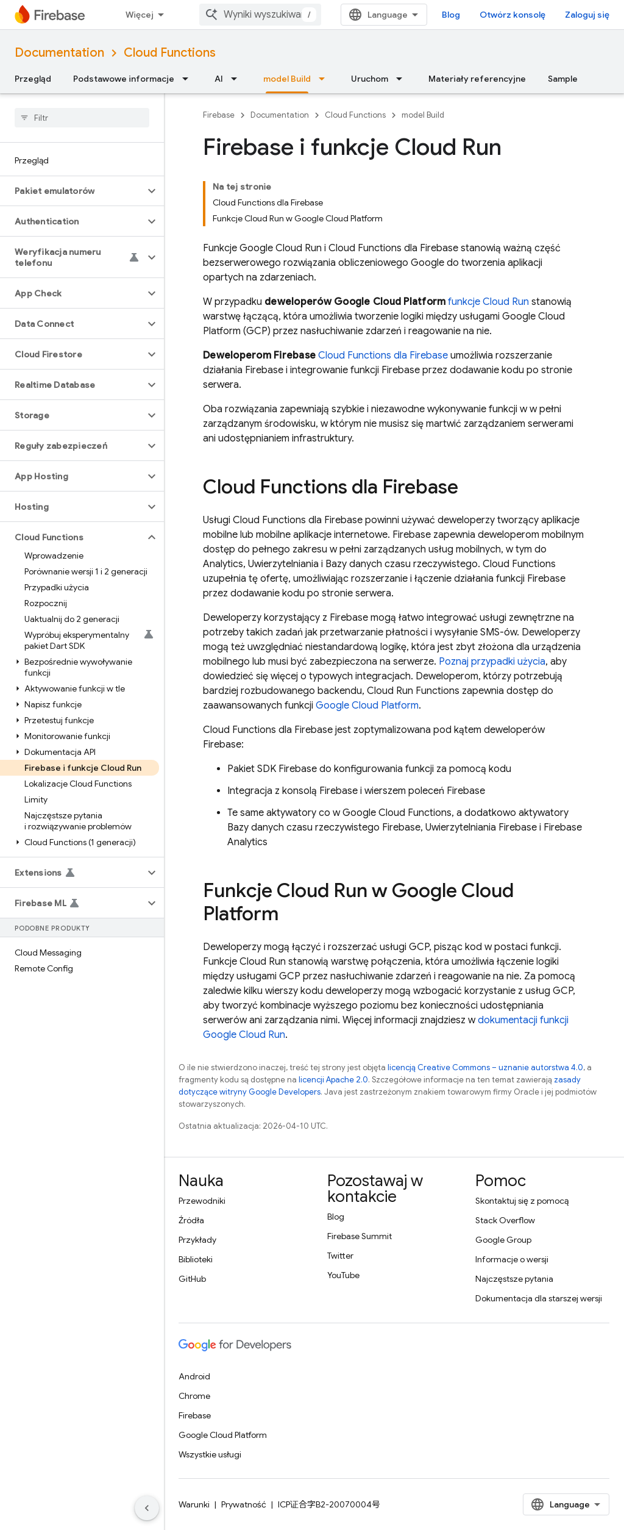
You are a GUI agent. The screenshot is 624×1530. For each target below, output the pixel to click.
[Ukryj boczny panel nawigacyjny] (147, 1508)
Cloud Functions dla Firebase (383, 355)
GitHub (192, 1278)
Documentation (59, 52)
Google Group (503, 1239)
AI (218, 78)
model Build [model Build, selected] (287, 78)
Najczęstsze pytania (514, 1278)
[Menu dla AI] (237, 78)
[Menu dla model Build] (325, 78)
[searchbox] (82, 117)
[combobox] (260, 15)
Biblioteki (196, 1259)
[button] (72, 191)
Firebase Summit (359, 1236)
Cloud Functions (170, 52)
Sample (563, 78)
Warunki (194, 1504)
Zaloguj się (587, 14)
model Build (423, 115)
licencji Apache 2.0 (333, 1079)
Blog (451, 14)
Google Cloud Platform (367, 705)
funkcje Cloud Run (488, 302)
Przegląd (33, 78)
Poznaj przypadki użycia (492, 662)
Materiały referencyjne (477, 78)
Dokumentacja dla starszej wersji (538, 1298)
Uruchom (369, 78)
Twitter (340, 1255)
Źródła (191, 1220)
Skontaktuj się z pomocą (522, 1200)
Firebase (219, 115)
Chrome (194, 1395)
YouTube (343, 1275)
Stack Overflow (505, 1220)
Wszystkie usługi (210, 1454)
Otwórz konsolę (512, 14)
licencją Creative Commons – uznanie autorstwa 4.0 (485, 1067)
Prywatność (243, 1504)
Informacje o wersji (511, 1259)
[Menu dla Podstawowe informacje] (189, 78)
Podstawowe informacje (123, 78)
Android (194, 1376)
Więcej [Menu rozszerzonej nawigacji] (140, 14)
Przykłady (197, 1239)
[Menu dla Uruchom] (402, 78)
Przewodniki (202, 1200)
